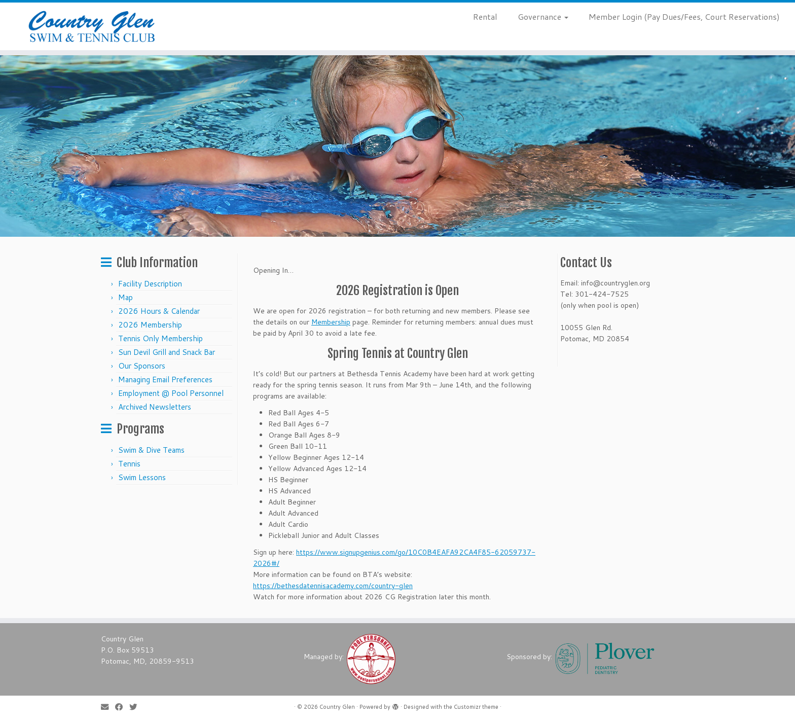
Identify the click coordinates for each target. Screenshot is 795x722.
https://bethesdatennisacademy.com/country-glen (333, 586)
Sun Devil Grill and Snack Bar (166, 352)
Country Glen (337, 707)
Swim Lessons (142, 477)
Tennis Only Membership (160, 338)
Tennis (129, 463)
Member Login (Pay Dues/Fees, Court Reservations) (684, 16)
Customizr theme (476, 707)
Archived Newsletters (154, 407)
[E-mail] (108, 707)
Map (125, 297)
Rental (485, 16)
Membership (330, 322)
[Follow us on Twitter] (136, 707)
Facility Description (150, 283)
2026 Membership (150, 324)
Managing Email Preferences (165, 379)
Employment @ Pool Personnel (171, 393)
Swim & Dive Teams (151, 450)
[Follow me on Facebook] (122, 707)
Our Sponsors (141, 365)
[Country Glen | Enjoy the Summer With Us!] (92, 26)
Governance (543, 16)
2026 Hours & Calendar (159, 311)
